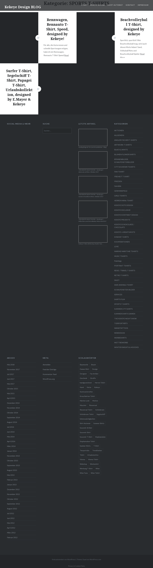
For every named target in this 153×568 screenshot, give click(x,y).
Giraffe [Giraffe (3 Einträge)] (93, 378)
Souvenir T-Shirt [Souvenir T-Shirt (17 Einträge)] (86, 437)
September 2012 (13, 504)
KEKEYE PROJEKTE (122, 220)
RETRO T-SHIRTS (121, 275)
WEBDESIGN (119, 333)
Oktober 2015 (12, 389)
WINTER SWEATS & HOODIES (126, 347)
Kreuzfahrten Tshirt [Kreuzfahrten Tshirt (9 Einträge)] (87, 396)
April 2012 (11, 528)
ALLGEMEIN (119, 135)
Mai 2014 (10, 437)
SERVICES (118, 294)
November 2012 (13, 494)
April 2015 (11, 398)
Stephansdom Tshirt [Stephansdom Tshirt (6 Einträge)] (87, 441)
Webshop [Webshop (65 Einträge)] (83, 464)
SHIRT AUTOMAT (115, 5)
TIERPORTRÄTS (121, 323)
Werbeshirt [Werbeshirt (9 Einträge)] (94, 464)
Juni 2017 (10, 379)
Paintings (118, 261)
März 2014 (11, 446)
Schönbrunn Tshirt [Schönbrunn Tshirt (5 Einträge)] (87, 414)
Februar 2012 (12, 537)
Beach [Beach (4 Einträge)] (93, 365)
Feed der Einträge (49, 369)
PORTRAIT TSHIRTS (122, 266)
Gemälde (117, 186)
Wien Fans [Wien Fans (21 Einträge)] (84, 473)
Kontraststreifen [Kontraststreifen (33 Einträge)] (86, 392)
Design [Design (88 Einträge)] (95, 369)
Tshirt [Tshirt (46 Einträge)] (82, 455)
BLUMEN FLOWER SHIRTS (125, 154)
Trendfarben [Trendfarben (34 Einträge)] (97, 450)
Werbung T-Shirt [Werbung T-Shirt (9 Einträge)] (86, 468)
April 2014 (11, 441)
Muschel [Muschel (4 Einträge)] (83, 405)
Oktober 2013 (12, 461)
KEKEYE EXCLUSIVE (122, 210)
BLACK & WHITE (121, 150)
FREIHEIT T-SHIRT (122, 176)
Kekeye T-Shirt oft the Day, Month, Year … (91, 244)
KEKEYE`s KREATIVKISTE (124, 232)
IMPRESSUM (143, 5)
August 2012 (12, 509)
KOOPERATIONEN (122, 242)
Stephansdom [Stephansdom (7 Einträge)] (100, 437)
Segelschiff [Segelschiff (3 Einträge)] (101, 414)
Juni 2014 (10, 432)
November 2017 (13, 369)
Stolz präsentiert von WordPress (63, 559)
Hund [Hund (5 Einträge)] (82, 387)
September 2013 (13, 465)
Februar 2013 (12, 480)
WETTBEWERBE (121, 343)
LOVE (116, 246)
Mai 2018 (10, 365)
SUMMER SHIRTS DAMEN (124, 314)
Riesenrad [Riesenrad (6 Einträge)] (93, 405)
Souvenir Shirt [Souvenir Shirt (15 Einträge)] (85, 432)
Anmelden (46, 365)
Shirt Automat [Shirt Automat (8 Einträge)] (85, 423)
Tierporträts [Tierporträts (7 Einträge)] (84, 450)
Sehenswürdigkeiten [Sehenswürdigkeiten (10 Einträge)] (87, 419)
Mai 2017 (10, 384)
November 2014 (13, 408)
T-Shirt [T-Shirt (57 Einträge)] (96, 446)
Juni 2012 (10, 518)
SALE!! (116, 280)
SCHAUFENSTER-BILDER (124, 290)
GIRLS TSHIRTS (120, 196)
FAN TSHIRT (119, 172)
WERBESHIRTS (120, 338)
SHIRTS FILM (119, 299)
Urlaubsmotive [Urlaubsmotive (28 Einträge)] (92, 455)
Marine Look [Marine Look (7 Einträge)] (84, 401)
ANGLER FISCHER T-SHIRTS (125, 140)
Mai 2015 (10, 393)
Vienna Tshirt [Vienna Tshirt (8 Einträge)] (93, 459)
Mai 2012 (10, 523)
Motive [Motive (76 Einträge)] (95, 401)
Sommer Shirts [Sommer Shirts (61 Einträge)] (98, 423)
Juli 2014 (10, 427)
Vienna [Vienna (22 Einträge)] (82, 459)
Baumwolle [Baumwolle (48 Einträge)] (84, 365)
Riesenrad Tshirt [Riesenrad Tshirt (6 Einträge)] (86, 410)
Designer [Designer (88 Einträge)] (83, 374)
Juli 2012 (10, 513)
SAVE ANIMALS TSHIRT (123, 285)
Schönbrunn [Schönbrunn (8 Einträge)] (99, 410)
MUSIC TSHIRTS (120, 256)
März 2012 (11, 533)
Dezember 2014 (13, 403)
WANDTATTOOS (121, 328)
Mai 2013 (10, 475)
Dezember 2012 (13, 489)
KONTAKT (130, 5)
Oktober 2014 (12, 413)
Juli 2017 (10, 374)
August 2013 (12, 470)
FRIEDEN (118, 181)
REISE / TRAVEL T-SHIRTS (124, 270)
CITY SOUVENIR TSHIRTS (124, 167)
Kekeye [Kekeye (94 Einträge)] (97, 387)
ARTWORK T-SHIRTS (123, 145)
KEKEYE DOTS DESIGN (123, 205)
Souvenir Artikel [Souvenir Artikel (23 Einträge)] (86, 428)
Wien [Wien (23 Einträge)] (98, 468)
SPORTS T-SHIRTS (121, 304)
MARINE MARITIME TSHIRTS (126, 251)
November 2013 (13, 456)
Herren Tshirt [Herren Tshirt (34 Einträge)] (100, 383)
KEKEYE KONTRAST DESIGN (126, 215)
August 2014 (12, 422)
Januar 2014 (12, 451)
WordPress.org (49, 379)
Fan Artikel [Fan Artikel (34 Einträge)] (94, 374)
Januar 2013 (12, 485)
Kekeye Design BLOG (23, 7)
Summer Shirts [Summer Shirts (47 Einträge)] (85, 446)
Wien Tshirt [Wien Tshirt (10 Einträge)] (95, 473)
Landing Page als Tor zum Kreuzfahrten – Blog (92, 147)
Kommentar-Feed (50, 374)
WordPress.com (95, 559)
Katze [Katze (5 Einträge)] (89, 387)
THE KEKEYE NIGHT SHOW (125, 318)
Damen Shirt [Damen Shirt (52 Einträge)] (84, 369)
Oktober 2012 (12, 499)
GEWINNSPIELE (120, 191)
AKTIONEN (119, 130)
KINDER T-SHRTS (121, 237)
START (84, 5)
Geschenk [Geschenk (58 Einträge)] (83, 378)
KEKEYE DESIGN (97, 5)
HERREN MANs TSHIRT (123, 200)
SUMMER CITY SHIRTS (123, 309)
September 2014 (13, 417)
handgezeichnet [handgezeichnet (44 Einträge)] (86, 383)
